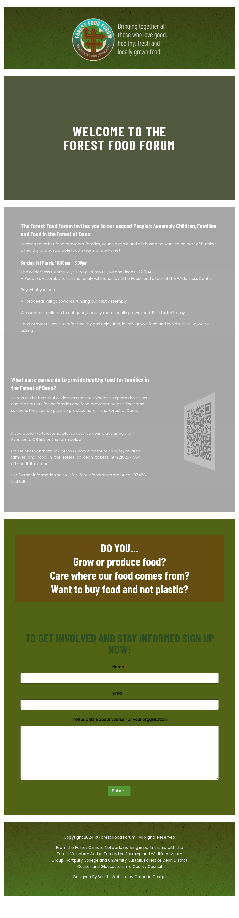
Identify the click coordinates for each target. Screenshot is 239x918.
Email (119, 693)
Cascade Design (150, 876)
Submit (119, 791)
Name (119, 667)
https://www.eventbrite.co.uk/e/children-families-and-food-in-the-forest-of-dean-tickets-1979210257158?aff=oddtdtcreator (77, 457)
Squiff (103, 876)
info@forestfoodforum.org (94, 475)
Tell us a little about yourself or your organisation (120, 719)
